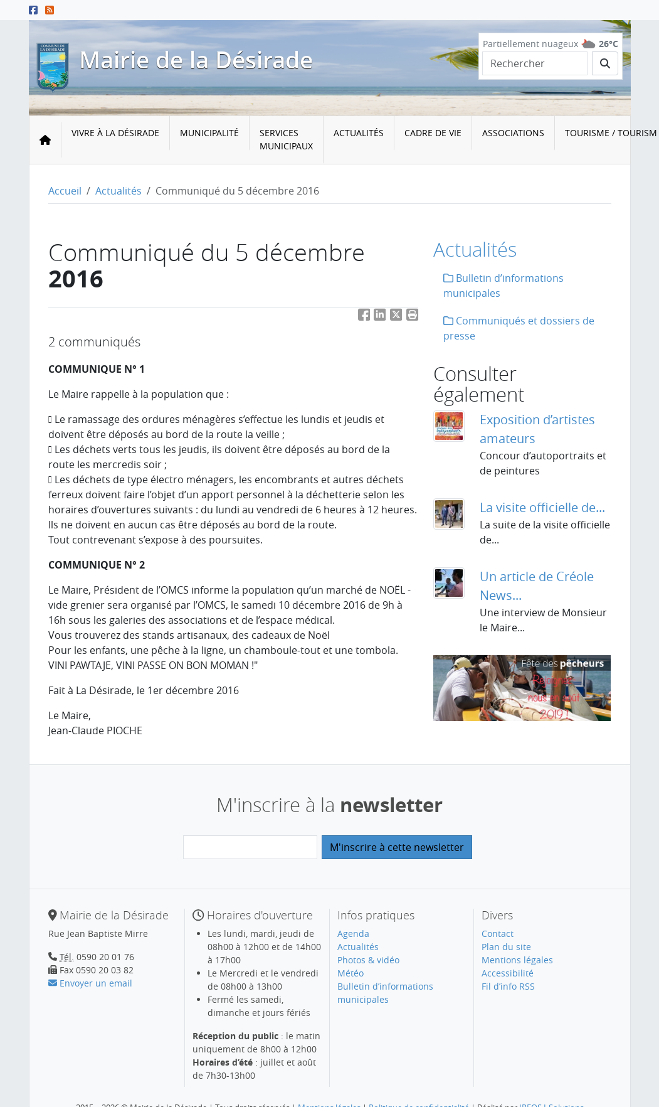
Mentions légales (517, 960)
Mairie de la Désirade (196, 59)
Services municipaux (286, 139)
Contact (498, 933)
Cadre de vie (432, 133)
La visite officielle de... (542, 507)
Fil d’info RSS (508, 986)
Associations (513, 133)
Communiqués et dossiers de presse (518, 328)
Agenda (353, 933)
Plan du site (506, 947)
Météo (350, 973)
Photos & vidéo (368, 960)
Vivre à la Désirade (115, 133)
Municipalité (209, 133)
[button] (412, 317)
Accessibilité (508, 973)
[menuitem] (115, 140)
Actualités (359, 133)
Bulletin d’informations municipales (503, 285)
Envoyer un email (90, 983)
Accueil (65, 191)
